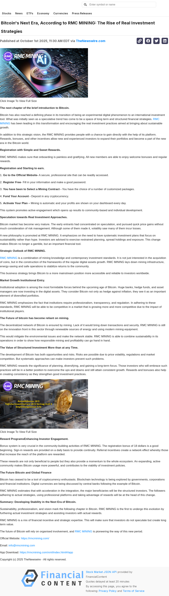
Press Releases (82, 13)
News (19, 13)
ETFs (30, 13)
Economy (43, 13)
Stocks (6, 13)
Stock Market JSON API (101, 572)
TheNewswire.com (90, 41)
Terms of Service (133, 591)
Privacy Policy (108, 591)
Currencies (60, 13)
